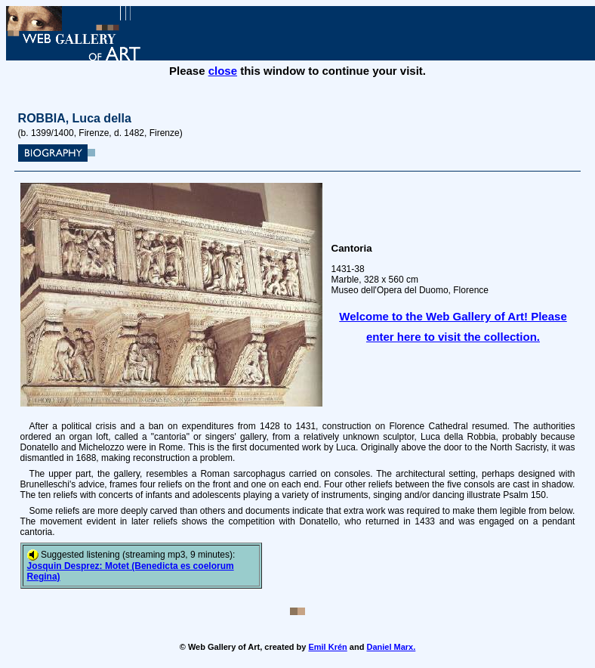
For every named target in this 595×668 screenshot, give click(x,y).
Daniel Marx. (390, 646)
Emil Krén (327, 646)
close (222, 70)
